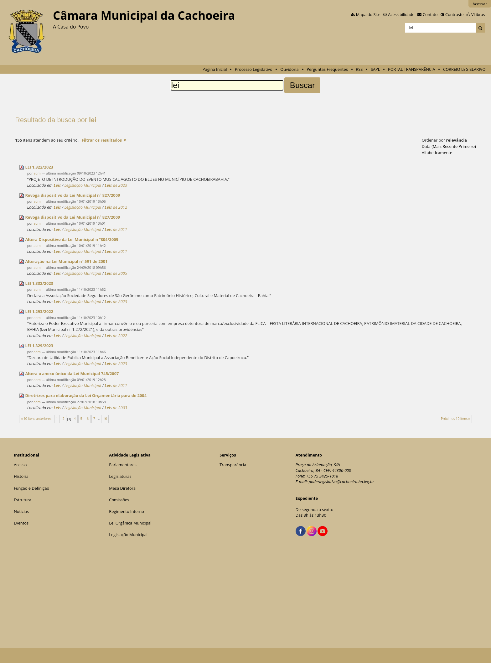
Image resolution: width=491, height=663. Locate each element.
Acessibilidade (401, 14)
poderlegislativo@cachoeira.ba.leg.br (341, 481)
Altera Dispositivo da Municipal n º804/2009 (71, 239)
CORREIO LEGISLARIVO (464, 69)
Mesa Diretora (122, 488)
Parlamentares (122, 464)
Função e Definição (31, 488)
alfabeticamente (437, 152)
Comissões (119, 500)
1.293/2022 (39, 311)
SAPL (375, 69)
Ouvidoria (289, 69)
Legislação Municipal (82, 185)
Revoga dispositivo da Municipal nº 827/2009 (72, 195)
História (21, 476)
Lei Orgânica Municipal (130, 523)
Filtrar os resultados (102, 140)
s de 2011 (116, 229)
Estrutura (22, 500)
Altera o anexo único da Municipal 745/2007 (72, 373)
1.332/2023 (39, 283)
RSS (359, 69)
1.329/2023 (39, 345)
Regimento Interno (126, 511)
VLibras (478, 14)
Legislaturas (120, 476)
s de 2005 (116, 273)
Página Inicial (215, 69)
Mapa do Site (368, 14)
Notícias (21, 511)
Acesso (20, 464)
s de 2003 (116, 407)
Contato (430, 14)
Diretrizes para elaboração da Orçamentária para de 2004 (86, 395)
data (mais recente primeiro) (449, 146)
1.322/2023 (39, 167)
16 (105, 418)
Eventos (21, 523)
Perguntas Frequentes (327, 69)
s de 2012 (116, 207)
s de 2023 (116, 185)
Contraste (454, 14)
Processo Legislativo (253, 69)
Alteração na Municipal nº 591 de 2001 (66, 261)
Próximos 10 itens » (455, 418)
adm (37, 173)
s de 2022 (116, 335)
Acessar (480, 4)
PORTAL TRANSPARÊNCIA (411, 69)
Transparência (233, 464)
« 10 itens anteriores (36, 418)
